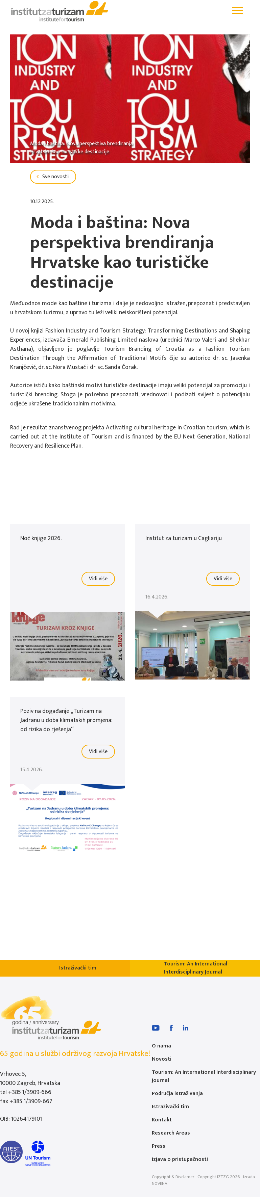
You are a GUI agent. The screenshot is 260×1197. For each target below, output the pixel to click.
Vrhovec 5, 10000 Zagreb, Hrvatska (30, 1078)
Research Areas (171, 1133)
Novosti (161, 1059)
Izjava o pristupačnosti (180, 1159)
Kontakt (162, 1119)
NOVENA (159, 1183)
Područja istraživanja (177, 1093)
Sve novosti (51, 176)
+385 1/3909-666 (29, 1092)
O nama (161, 1045)
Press (158, 1146)
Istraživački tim (170, 1106)
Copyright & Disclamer (173, 1176)
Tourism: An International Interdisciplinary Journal (204, 1076)
